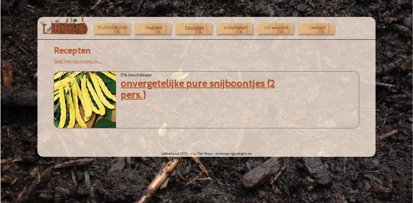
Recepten (194, 27)
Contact (317, 27)
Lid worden (276, 27)
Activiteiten (235, 27)
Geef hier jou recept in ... (78, 61)
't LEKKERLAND (112, 27)
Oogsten (154, 27)
